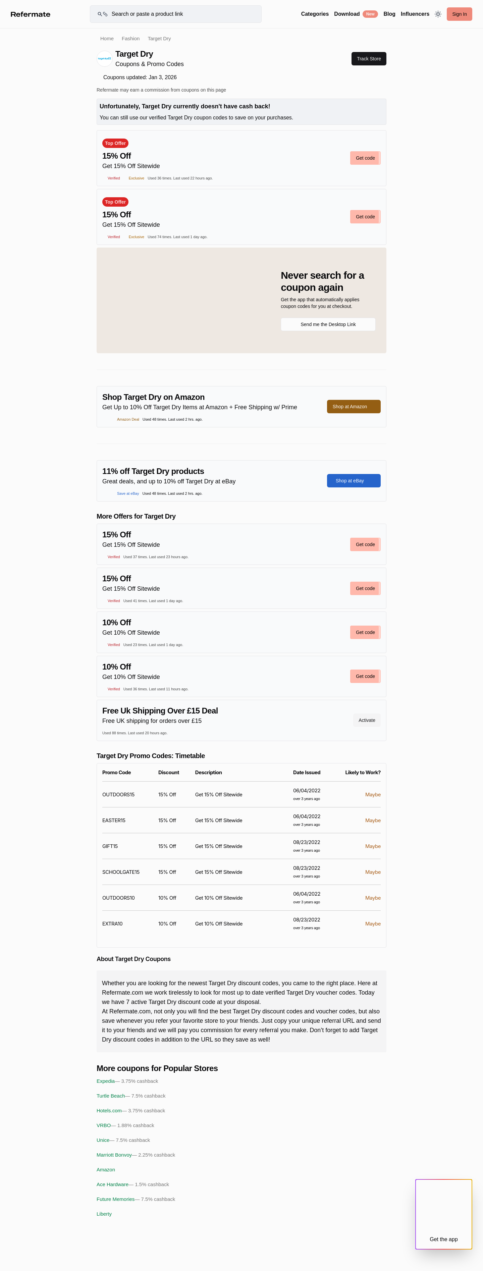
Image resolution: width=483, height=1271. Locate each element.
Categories (315, 14)
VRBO (125, 1125)
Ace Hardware (133, 1184)
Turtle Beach (131, 1096)
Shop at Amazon (354, 406)
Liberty (104, 1214)
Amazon (106, 1169)
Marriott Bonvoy (136, 1155)
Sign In (459, 14)
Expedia (127, 1081)
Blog (389, 14)
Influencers (415, 14)
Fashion (131, 38)
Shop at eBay (354, 480)
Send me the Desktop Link (328, 324)
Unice (123, 1140)
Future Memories (136, 1199)
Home (107, 38)
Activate (367, 720)
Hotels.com (131, 1110)
